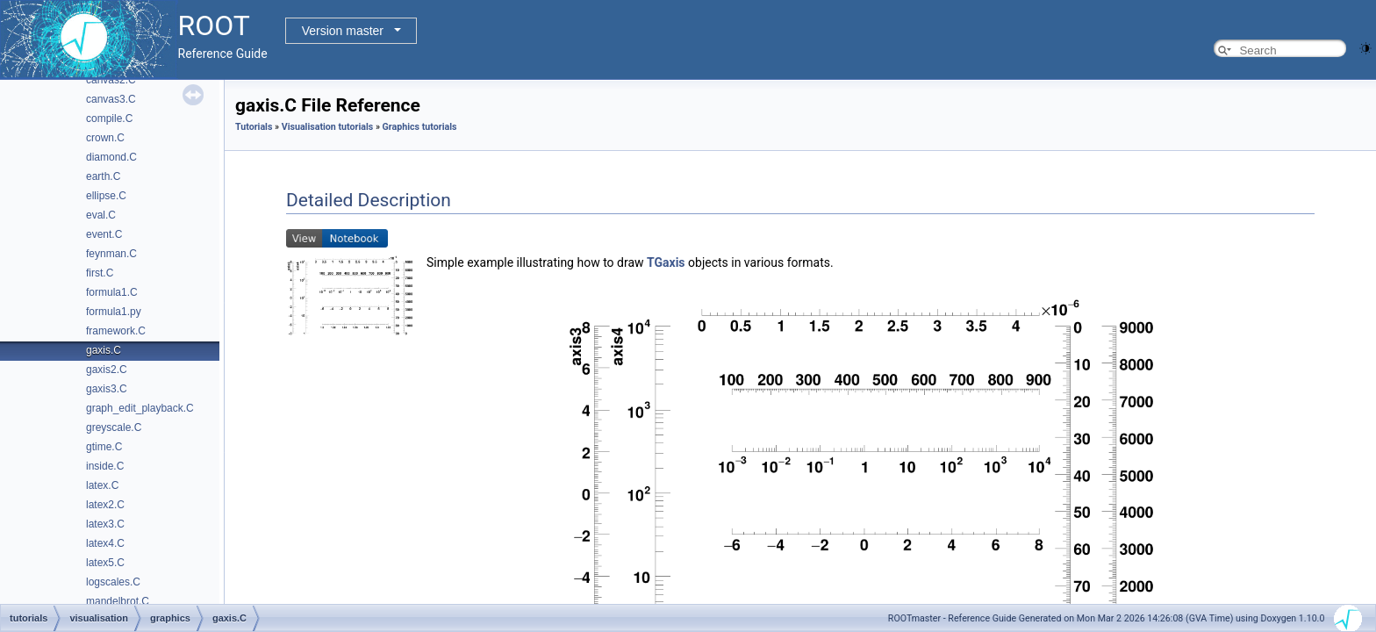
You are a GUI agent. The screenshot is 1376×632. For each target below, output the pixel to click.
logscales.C (113, 582)
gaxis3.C (106, 389)
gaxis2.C (106, 369)
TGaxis (666, 262)
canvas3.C (111, 99)
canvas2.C (111, 80)
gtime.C (104, 447)
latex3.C (105, 524)
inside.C (105, 466)
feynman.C (111, 254)
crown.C (105, 138)
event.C (104, 234)
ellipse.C (106, 196)
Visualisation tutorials (328, 127)
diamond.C (111, 157)
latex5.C (105, 563)
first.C (99, 273)
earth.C (103, 176)
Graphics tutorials (420, 127)
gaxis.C (103, 350)
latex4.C (105, 543)
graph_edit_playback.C (140, 408)
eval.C (101, 215)
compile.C (109, 118)
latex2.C (105, 505)
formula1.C (112, 292)
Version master (342, 31)
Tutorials (253, 127)
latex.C (102, 485)
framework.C (116, 331)
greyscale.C (113, 427)
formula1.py (113, 311)
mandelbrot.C (117, 601)
